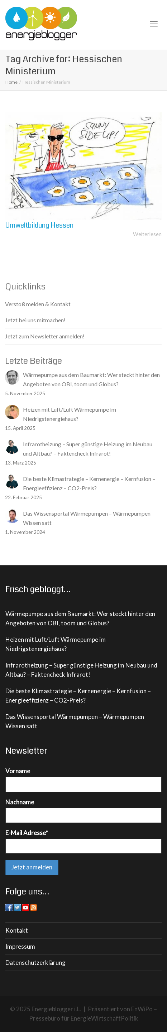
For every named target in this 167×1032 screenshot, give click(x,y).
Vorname (17, 771)
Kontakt (16, 930)
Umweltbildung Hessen (39, 225)
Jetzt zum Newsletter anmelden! (45, 336)
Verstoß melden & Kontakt (38, 304)
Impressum (20, 946)
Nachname (19, 802)
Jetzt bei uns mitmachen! (35, 320)
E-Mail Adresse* (26, 833)
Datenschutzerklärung (35, 962)
